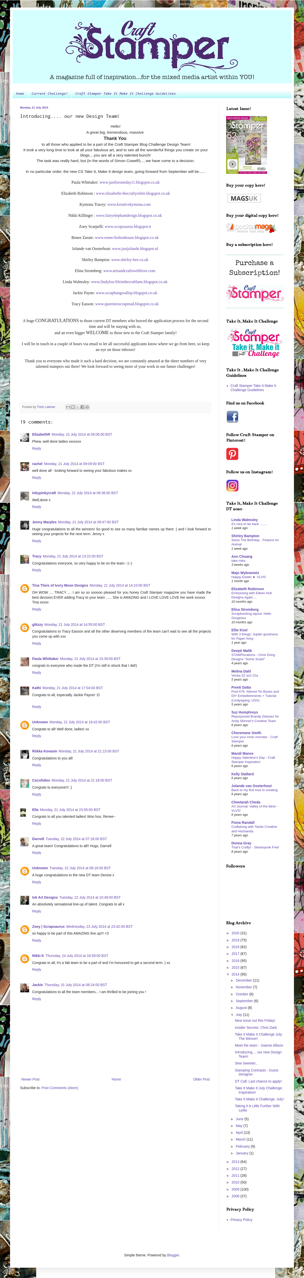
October (242, 994)
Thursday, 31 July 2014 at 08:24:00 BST (75, 985)
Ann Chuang (241, 556)
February (243, 1146)
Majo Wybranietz (245, 573)
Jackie (37, 985)
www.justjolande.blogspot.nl (135, 248)
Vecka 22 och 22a (244, 675)
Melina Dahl (241, 671)
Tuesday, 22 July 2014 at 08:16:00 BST (80, 868)
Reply (36, 448)
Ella (35, 810)
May (239, 1126)
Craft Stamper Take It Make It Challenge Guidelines (125, 94)
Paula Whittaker (45, 659)
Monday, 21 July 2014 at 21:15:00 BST (89, 751)
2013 (236, 1162)
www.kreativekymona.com (128, 204)
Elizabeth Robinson (247, 589)
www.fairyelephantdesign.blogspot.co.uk (129, 215)
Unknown (40, 722)
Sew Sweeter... (246, 1063)
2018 (236, 947)
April (240, 1133)
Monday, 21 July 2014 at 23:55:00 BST (70, 810)
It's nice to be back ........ (249, 524)
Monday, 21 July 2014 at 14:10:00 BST (120, 585)
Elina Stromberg (245, 609)
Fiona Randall (243, 823)
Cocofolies (41, 780)
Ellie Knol (239, 630)
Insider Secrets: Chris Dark (256, 1028)
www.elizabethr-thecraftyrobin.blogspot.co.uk (133, 193)
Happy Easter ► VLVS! (248, 577)
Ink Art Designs (45, 897)
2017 (236, 954)
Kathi (36, 688)
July (239, 1015)
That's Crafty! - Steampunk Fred (255, 847)
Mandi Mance (242, 753)
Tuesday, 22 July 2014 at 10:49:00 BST (90, 897)
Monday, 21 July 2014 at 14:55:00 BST (74, 625)
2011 (236, 1175)
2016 (236, 961)
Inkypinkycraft (44, 493)
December (244, 980)
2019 (236, 940)
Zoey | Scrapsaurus (48, 927)
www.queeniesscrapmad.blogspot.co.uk (127, 304)
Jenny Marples (44, 522)
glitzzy (37, 625)
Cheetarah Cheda (245, 802)
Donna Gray (241, 843)
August (241, 1008)
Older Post (201, 1079)
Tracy (36, 556)
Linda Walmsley (244, 520)
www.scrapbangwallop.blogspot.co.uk (126, 293)
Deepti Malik (241, 651)
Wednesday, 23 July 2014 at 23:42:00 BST (99, 927)
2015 (236, 967)
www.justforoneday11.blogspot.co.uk (129, 182)
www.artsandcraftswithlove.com (129, 271)
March (241, 1139)
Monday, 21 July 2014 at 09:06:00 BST (82, 434)
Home (20, 94)
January (242, 1153)
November (244, 987)
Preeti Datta (241, 687)
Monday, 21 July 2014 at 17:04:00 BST (72, 688)
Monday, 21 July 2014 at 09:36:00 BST (88, 493)
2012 (236, 1169)
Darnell (38, 839)
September (245, 1001)
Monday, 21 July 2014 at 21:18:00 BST (82, 780)
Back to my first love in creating (254, 790)
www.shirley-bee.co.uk (129, 260)
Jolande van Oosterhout (251, 786)
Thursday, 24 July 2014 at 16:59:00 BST (76, 956)
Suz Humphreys (244, 712)
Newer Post (30, 1079)
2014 (236, 974)
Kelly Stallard (242, 774)
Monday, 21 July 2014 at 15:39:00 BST (90, 659)
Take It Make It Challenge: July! (259, 1099)
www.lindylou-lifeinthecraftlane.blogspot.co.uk (129, 282)
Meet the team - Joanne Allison (259, 1045)
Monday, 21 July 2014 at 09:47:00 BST (88, 522)
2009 (236, 1189)
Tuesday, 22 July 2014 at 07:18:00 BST (76, 839)
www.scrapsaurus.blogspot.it (128, 226)
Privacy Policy (241, 1220)
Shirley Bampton (245, 536)
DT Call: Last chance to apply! (258, 1081)
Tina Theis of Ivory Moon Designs (60, 585)
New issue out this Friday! (255, 1020)
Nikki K (38, 956)
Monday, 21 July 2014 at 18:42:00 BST (79, 722)
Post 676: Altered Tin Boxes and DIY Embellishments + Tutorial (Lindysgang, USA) (255, 696)
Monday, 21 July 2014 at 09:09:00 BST (74, 464)
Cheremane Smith (246, 733)
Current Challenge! (50, 94)
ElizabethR (41, 434)
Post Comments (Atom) (60, 1088)
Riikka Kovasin (44, 751)
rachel (37, 464)
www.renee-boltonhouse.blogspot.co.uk (127, 237)
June (240, 1119)
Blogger (173, 1255)
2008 (236, 1196)
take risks (238, 561)
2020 (236, 933)
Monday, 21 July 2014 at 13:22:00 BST (73, 556)
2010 (236, 1182)
